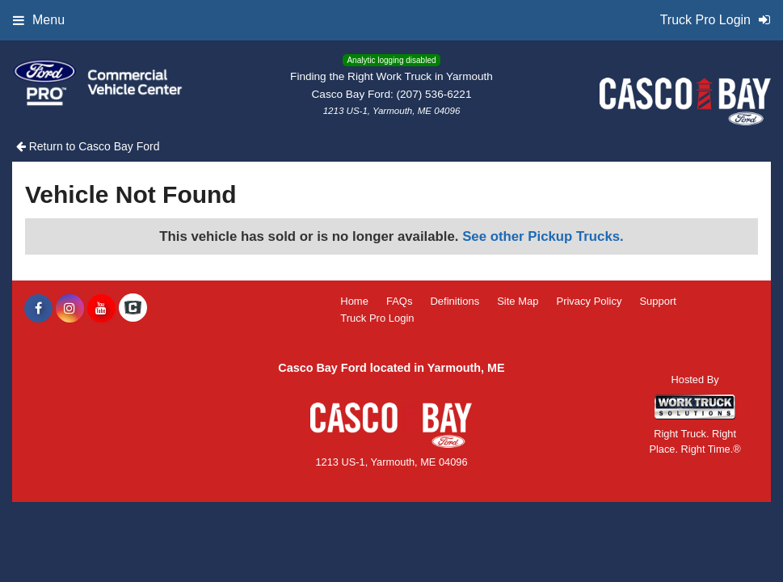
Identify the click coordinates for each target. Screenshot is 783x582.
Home (354, 301)
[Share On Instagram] (70, 308)
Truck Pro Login (377, 318)
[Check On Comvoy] (133, 308)
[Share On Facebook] (38, 308)
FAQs (399, 301)
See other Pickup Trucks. (543, 236)
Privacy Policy (588, 301)
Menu (39, 20)
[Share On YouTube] (101, 308)
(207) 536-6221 (434, 94)
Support (657, 301)
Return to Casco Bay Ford (88, 146)
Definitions (454, 301)
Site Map (517, 301)
